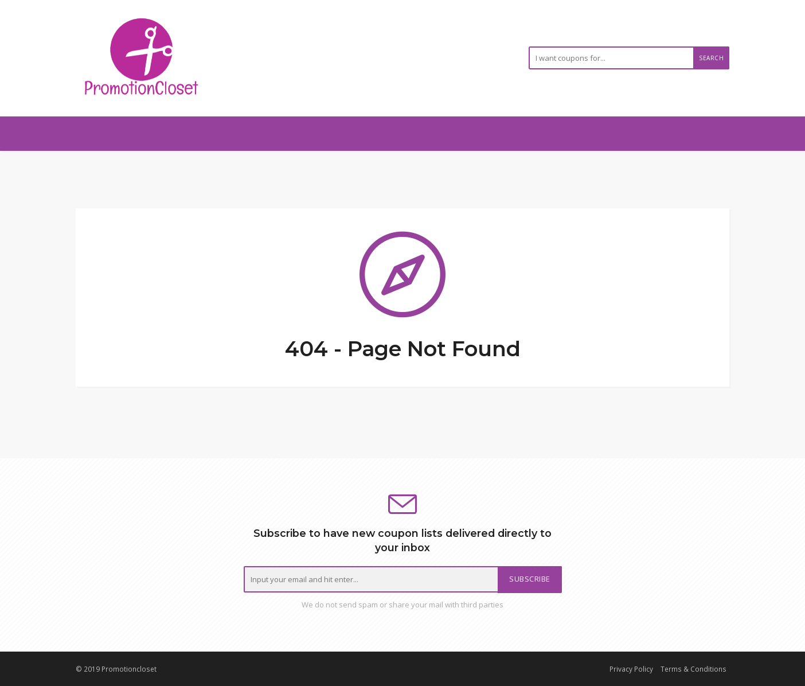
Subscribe (529, 579)
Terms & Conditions (693, 668)
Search (711, 58)
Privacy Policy (631, 668)
